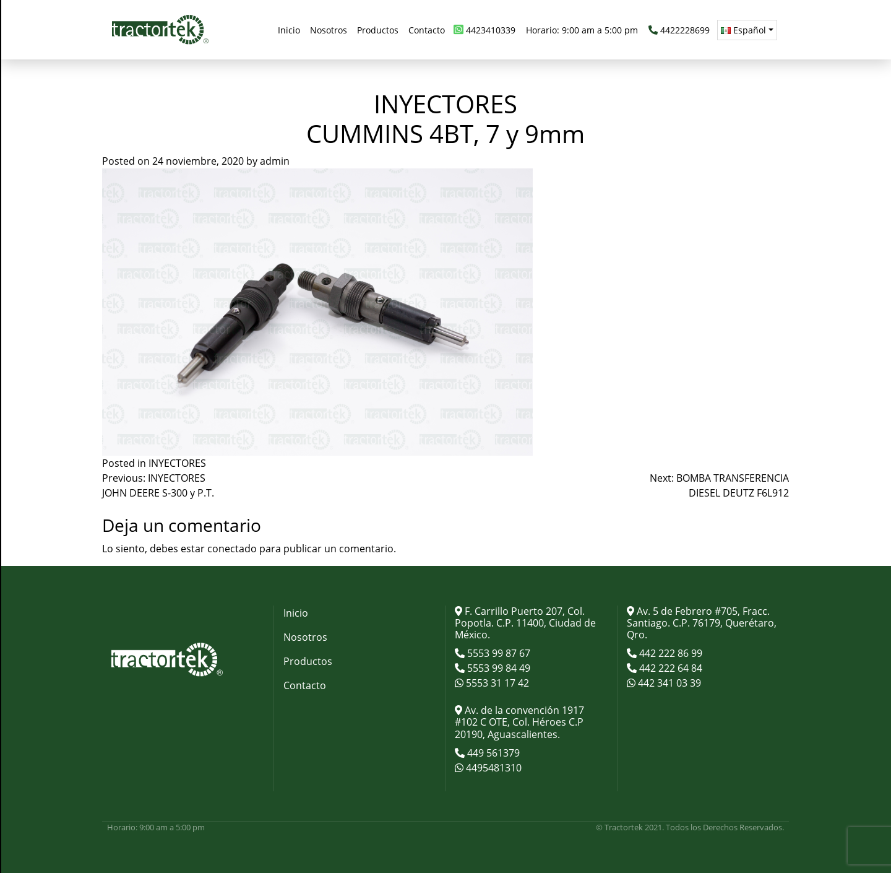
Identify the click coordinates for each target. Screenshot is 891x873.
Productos (307, 661)
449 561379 (492, 753)
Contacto (304, 685)
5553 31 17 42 (496, 683)
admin (275, 161)
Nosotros (305, 637)
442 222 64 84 (669, 668)
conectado (232, 548)
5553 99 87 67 (497, 653)
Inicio (295, 613)
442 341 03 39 (668, 683)
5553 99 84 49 (497, 668)
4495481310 (492, 768)
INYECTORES (177, 463)
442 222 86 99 (669, 653)
